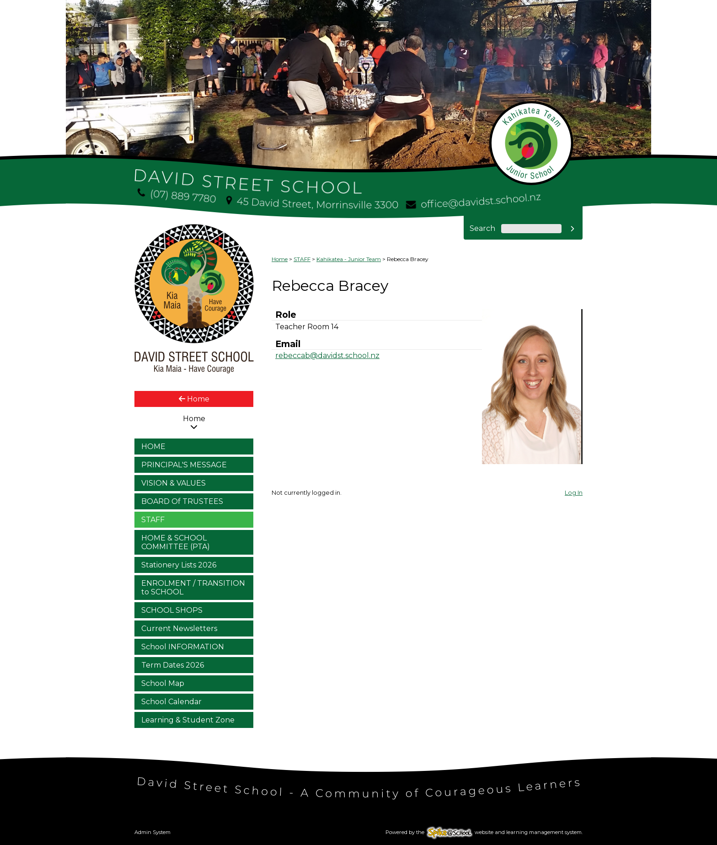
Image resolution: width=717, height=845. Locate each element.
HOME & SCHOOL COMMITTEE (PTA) (175, 542)
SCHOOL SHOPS (172, 610)
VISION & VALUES (173, 483)
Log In (574, 492)
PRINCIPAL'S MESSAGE (184, 464)
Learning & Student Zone (188, 720)
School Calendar (171, 701)
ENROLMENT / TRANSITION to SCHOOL (193, 587)
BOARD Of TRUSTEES (182, 501)
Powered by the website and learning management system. (484, 832)
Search (482, 228)
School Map (162, 683)
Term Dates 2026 (172, 665)
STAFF (153, 519)
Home (194, 399)
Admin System (152, 832)
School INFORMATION (182, 646)
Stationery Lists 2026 (178, 565)
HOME (153, 446)
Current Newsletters (179, 628)
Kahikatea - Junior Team (348, 259)
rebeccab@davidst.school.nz (327, 355)
